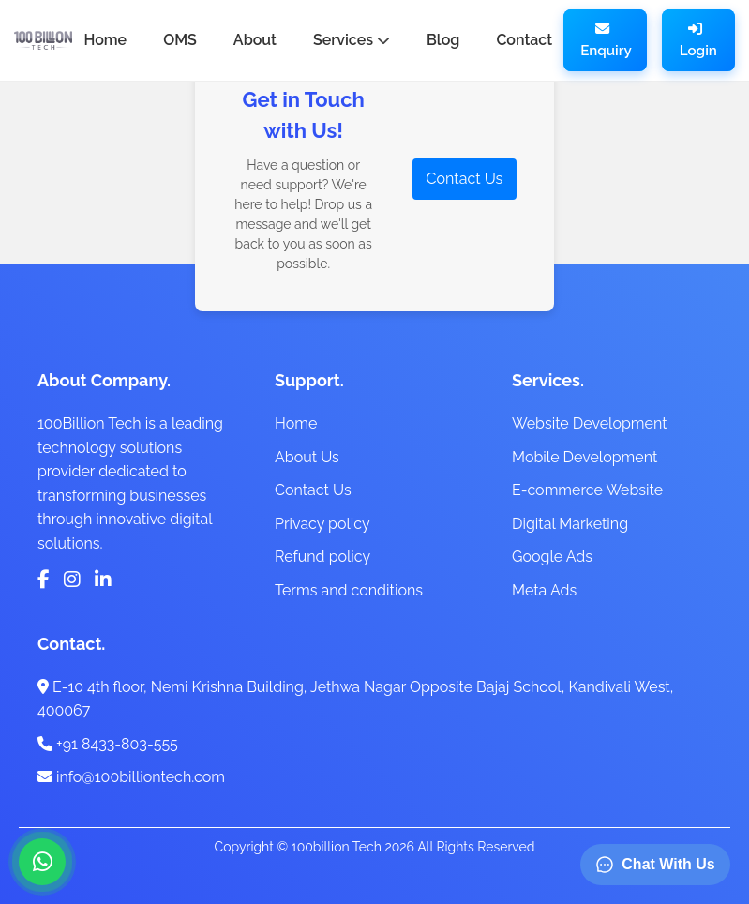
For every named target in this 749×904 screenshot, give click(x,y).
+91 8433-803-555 (107, 744)
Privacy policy (322, 524)
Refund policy (322, 556)
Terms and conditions (349, 590)
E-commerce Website (587, 490)
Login (698, 40)
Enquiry (606, 40)
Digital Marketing (570, 524)
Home (296, 423)
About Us (307, 457)
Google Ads (552, 556)
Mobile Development (584, 457)
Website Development (589, 423)
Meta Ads (544, 590)
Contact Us (465, 179)
